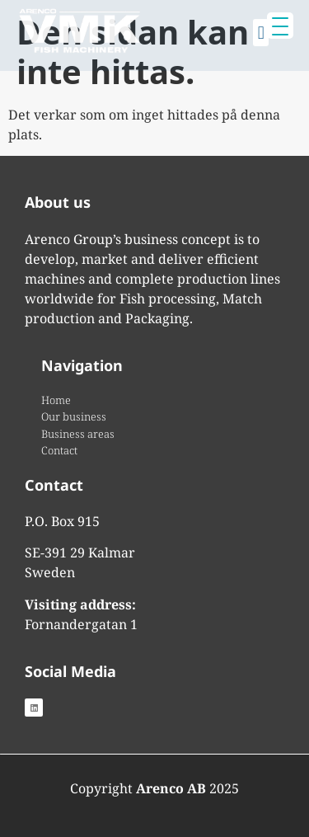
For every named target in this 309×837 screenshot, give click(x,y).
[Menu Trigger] (280, 25)
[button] (261, 28)
